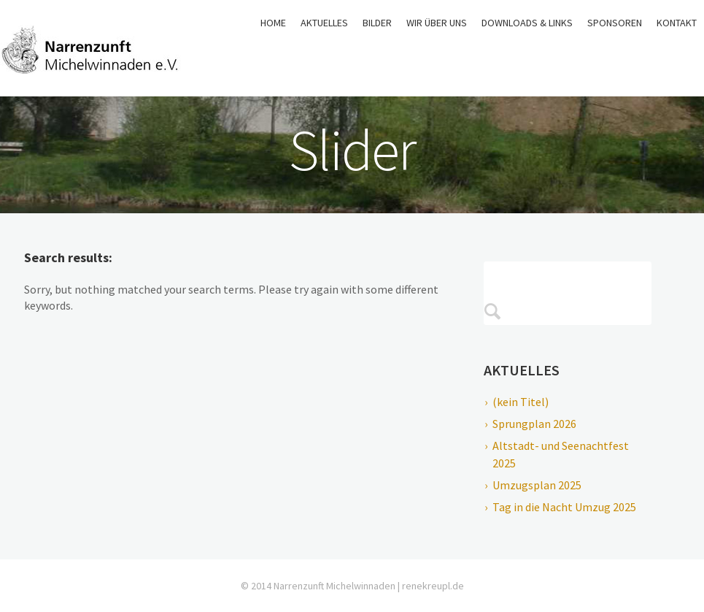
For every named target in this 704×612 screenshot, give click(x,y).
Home (273, 22)
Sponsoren (614, 22)
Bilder (377, 22)
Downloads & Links (527, 22)
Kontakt (677, 22)
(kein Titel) (520, 401)
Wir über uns (436, 22)
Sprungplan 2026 (534, 423)
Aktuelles (324, 22)
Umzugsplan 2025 (536, 485)
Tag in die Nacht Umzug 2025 (564, 507)
